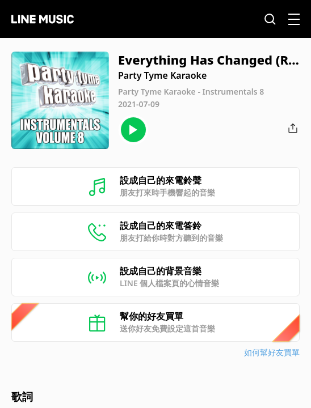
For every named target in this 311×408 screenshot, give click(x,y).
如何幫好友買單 (272, 352)
